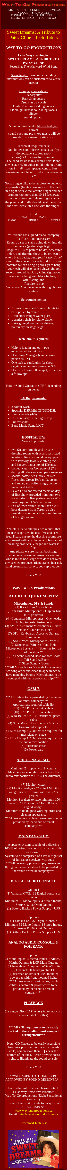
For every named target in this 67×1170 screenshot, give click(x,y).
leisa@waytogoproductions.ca (38, 1114)
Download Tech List (33, 1123)
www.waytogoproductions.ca (33, 1110)
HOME (9, 10)
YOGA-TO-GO (47, 18)
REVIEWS (54, 10)
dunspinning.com (6, 1169)
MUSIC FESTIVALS (23, 18)
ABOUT (21, 10)
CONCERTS (37, 10)
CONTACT (17, 15)
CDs (30, 15)
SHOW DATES (40, 12)
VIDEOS (23, 12)
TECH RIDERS (45, 15)
